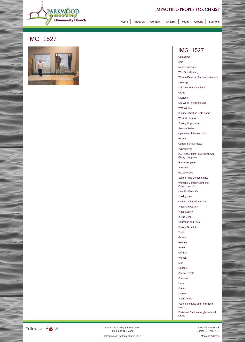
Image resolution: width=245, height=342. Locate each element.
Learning (183, 82)
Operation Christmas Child (192, 133)
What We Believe (187, 118)
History (182, 138)
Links (181, 283)
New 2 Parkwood (187, 67)
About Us (139, 21)
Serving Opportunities (189, 123)
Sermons (214, 21)
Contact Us (184, 56)
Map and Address (210, 336)
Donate (182, 293)
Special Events (186, 273)
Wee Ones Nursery (188, 72)
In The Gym (184, 217)
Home (124, 21)
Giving (181, 92)
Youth (185, 21)
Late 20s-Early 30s (188, 191)
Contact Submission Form (192, 201)
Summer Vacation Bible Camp (194, 113)
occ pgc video (185, 172)
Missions (183, 97)
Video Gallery (185, 211)
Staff (180, 62)
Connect (155, 21)
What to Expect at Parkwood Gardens (198, 77)
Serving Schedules (188, 227)
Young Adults (185, 298)
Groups (198, 21)
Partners (182, 242)
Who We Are (185, 108)
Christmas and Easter (189, 222)
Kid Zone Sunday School (191, 87)
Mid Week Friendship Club (192, 102)
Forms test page (187, 162)
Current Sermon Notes (190, 143)
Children (171, 21)
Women (182, 257)
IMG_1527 (191, 50)
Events (182, 288)
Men (180, 262)
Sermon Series (186, 128)
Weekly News (185, 196)
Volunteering (185, 148)
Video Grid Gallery (188, 206)
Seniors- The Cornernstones (193, 177)
